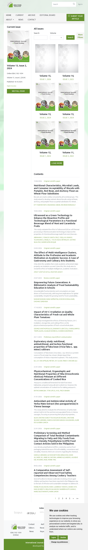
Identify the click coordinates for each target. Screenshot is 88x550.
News (20, 20)
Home (8, 15)
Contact (32, 20)
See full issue (18, 91)
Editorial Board (47, 15)
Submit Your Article (75, 17)
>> (77, 498)
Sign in (80, 4)
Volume (53, 33)
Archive (31, 15)
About (9, 20)
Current (20, 15)
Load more (57, 163)
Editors (31, 528)
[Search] (62, 4)
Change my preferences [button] (59, 542)
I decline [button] (63, 537)
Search (36, 33)
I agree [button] (53, 537)
